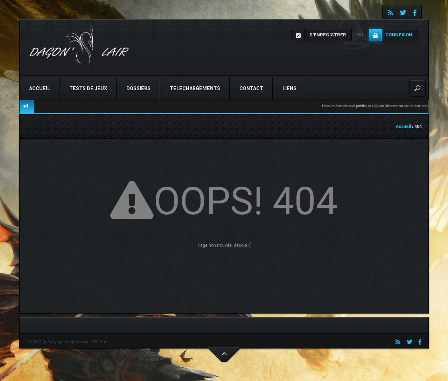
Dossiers (138, 88)
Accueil (39, 88)
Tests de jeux (88, 88)
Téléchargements (195, 88)
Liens (289, 88)
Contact (251, 88)
